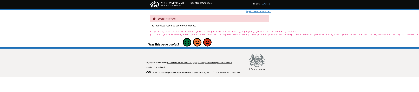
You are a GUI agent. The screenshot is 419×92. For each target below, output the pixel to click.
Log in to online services (258, 11)
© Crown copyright (257, 69)
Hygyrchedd (159, 67)
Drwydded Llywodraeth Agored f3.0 (198, 72)
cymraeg (266, 4)
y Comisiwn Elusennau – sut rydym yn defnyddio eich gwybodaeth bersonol (199, 62)
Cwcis (149, 67)
